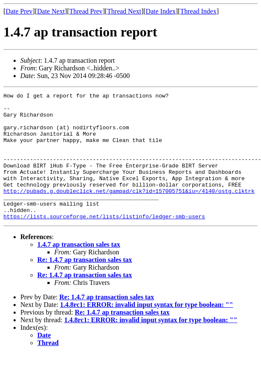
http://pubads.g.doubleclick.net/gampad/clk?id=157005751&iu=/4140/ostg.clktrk (129, 211)
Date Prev (19, 11)
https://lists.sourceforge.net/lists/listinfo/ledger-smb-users (104, 241)
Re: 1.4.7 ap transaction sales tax (84, 285)
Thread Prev (86, 11)
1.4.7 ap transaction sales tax (78, 269)
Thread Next (124, 11)
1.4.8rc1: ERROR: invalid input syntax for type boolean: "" (146, 330)
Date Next (51, 11)
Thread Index (198, 11)
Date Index (161, 11)
